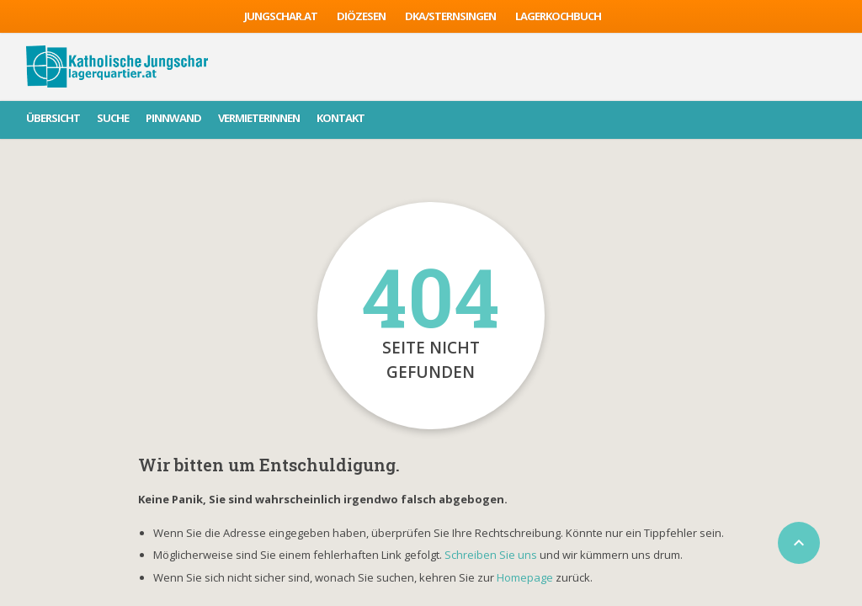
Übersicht (53, 117)
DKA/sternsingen (450, 16)
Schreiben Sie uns (490, 554)
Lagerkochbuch (558, 16)
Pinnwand (173, 117)
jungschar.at (280, 16)
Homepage (526, 577)
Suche (113, 117)
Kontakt (340, 117)
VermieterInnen (259, 117)
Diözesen (361, 16)
